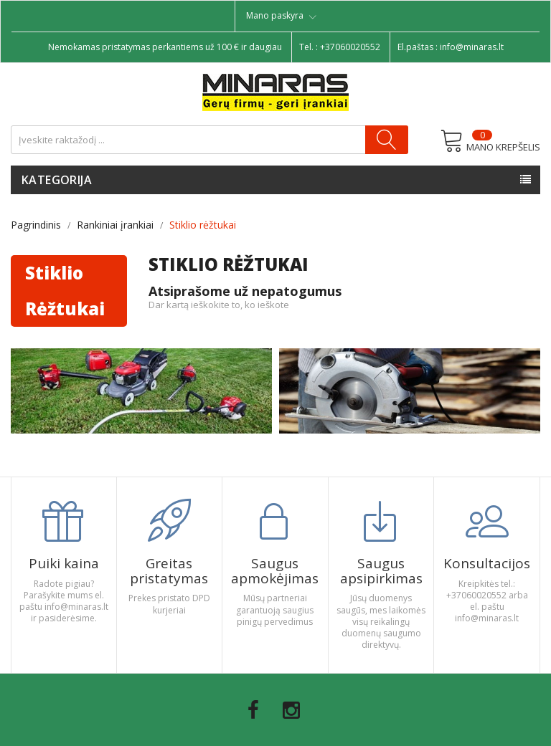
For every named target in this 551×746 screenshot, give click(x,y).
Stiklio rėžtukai (65, 290)
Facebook (253, 710)
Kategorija (57, 180)
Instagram (291, 710)
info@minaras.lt (472, 47)
